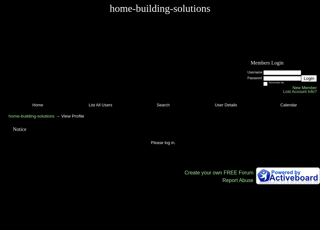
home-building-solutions (32, 116)
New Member (304, 87)
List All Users (100, 105)
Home (37, 105)
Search (163, 105)
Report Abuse (237, 180)
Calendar (288, 105)
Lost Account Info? (300, 91)
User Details (226, 105)
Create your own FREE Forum (219, 172)
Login (309, 78)
